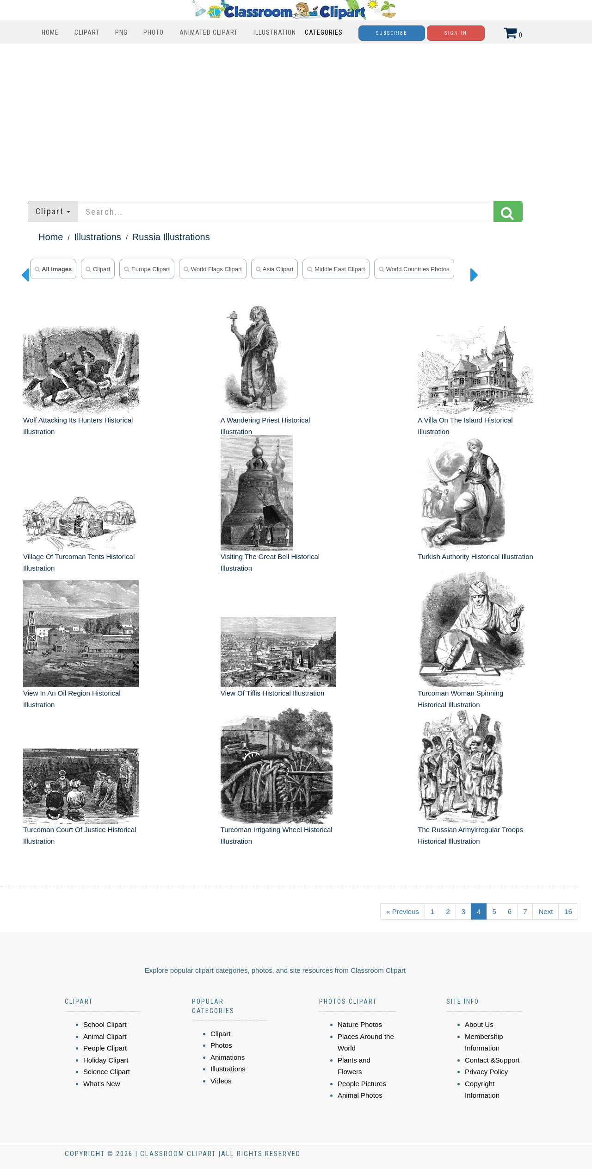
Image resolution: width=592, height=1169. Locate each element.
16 (568, 911)
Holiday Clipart (106, 1060)
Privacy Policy (486, 1072)
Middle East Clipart (336, 269)
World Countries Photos (414, 269)
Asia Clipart (274, 269)
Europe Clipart (147, 269)
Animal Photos (360, 1095)
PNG (121, 32)
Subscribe (391, 33)
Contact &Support (492, 1060)
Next (545, 911)
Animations (227, 1057)
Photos (221, 1045)
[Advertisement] (296, 117)
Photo (153, 32)
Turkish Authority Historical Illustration (475, 556)
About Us (479, 1024)
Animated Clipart (208, 32)
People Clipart (105, 1048)
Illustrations (97, 237)
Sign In (455, 33)
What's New (101, 1084)
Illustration (274, 32)
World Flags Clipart (213, 269)
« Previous (402, 911)
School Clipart (104, 1024)
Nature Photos (360, 1024)
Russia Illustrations (171, 237)
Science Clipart (106, 1072)
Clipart (86, 32)
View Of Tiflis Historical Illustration (273, 693)
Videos (221, 1081)
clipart (98, 269)
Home (50, 32)
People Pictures (362, 1084)
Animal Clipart (104, 1036)
